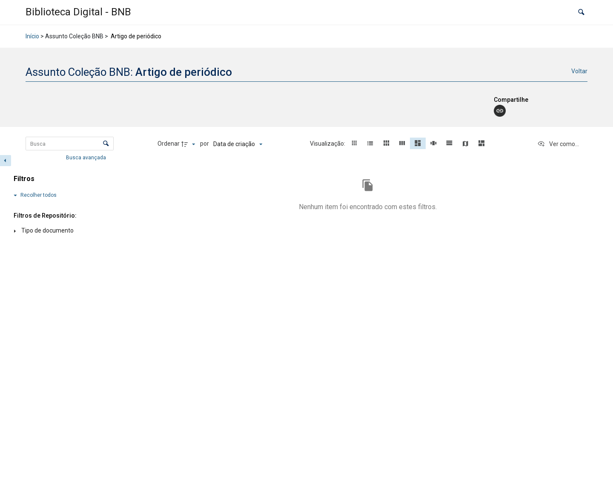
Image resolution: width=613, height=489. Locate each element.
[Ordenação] (237, 144)
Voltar (579, 71)
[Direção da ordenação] (189, 144)
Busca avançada (86, 158)
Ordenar (169, 143)
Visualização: (328, 143)
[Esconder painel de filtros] (5, 160)
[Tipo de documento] (59, 231)
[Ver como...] (558, 144)
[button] (581, 12)
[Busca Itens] (70, 143)
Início (32, 36)
